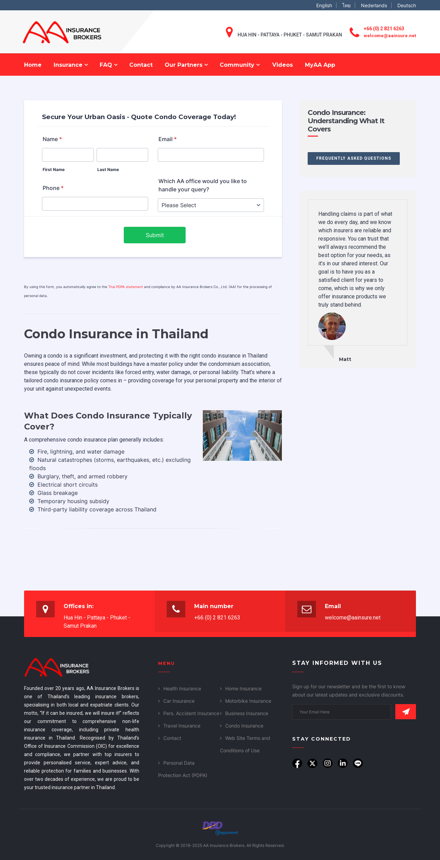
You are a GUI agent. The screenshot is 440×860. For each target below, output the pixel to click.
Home (33, 65)
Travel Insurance (181, 726)
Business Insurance (246, 713)
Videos (282, 65)
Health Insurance (182, 688)
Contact (141, 65)
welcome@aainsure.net (390, 35)
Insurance (71, 65)
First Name (54, 169)
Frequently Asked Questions (353, 158)
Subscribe (405, 711)
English (324, 5)
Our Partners (186, 65)
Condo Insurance (244, 726)
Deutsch (406, 5)
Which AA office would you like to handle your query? (202, 185)
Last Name (108, 169)
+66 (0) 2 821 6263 (384, 28)
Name (52, 139)
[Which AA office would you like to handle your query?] (211, 205)
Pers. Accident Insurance (191, 713)
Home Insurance (243, 688)
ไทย (346, 5)
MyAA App (320, 65)
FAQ (108, 65)
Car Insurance (179, 701)
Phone (53, 187)
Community (240, 65)
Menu (166, 663)
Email (167, 139)
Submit (155, 235)
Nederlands (374, 5)
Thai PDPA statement (125, 287)
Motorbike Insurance (248, 701)
